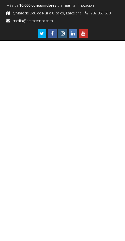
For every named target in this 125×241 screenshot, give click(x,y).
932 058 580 (101, 13)
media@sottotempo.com (33, 21)
